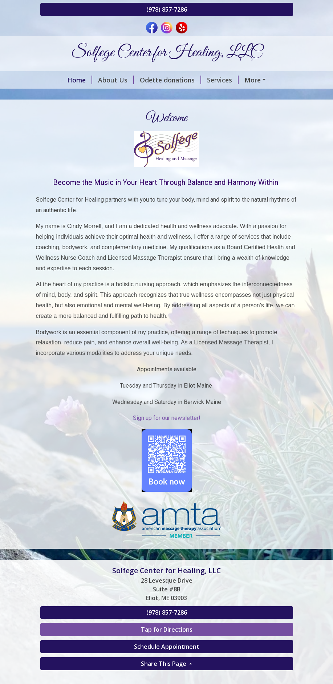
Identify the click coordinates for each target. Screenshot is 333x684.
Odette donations (149, 80)
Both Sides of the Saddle (210, 95)
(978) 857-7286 (166, 9)
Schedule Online (74, 95)
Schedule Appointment (166, 677)
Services (202, 80)
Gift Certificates (135, 95)
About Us (95, 80)
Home (58, 80)
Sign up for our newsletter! (166, 448)
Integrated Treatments (84, 110)
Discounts (242, 80)
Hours (227, 110)
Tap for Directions (166, 660)
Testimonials (152, 110)
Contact (196, 110)
